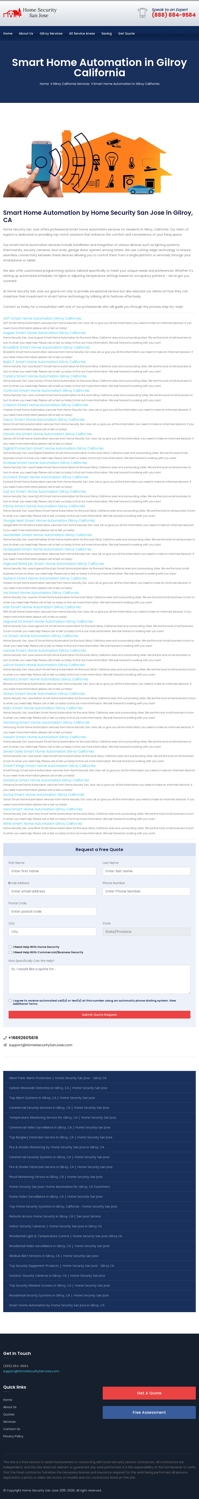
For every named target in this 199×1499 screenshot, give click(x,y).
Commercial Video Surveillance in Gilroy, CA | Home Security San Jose (59, 1127)
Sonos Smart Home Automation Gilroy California (43, 794)
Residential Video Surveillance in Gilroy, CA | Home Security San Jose (59, 1246)
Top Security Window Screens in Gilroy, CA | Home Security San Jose (59, 1285)
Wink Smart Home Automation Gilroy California (42, 823)
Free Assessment (149, 1412)
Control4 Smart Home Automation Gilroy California (46, 390)
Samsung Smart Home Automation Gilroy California (46, 722)
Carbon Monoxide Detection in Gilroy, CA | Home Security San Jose (58, 1088)
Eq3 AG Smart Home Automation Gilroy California (44, 491)
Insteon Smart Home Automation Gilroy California (45, 578)
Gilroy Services (51, 33)
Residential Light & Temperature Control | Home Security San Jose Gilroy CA (65, 1236)
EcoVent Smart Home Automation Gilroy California (45, 477)
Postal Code (18, 903)
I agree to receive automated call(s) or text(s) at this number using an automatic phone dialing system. (94, 1002)
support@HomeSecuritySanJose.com (40, 1045)
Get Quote (126, 33)
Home (7, 33)
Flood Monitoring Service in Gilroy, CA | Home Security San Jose (56, 1176)
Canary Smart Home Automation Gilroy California (44, 376)
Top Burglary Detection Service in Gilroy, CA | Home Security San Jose (60, 1137)
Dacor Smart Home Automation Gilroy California (43, 419)
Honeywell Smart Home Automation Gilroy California (47, 549)
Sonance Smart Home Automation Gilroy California (46, 780)
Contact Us (11, 1429)
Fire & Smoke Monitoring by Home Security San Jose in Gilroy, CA (56, 1147)
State (107, 923)
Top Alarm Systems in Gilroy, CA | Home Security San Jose (52, 1097)
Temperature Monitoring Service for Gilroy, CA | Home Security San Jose (62, 1117)
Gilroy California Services (71, 84)
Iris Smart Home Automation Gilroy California (41, 592)
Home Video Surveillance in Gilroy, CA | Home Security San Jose (56, 1196)
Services (9, 1422)
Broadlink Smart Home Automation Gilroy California (46, 347)
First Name (16, 863)
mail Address (19, 883)
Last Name (111, 863)
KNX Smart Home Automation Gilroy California (42, 607)
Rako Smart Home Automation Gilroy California (42, 708)
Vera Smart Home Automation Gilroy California (42, 809)
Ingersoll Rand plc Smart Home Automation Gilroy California (53, 563)
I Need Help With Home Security (36, 947)
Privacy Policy (13, 1436)
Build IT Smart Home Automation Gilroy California (44, 361)
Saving (106, 33)
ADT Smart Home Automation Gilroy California (42, 318)
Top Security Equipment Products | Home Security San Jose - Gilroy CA (61, 1265)
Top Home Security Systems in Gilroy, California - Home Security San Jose (63, 1206)
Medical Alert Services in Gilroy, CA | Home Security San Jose (53, 1255)
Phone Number (114, 883)
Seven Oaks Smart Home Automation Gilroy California (48, 751)
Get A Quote (149, 1393)
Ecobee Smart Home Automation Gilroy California (45, 462)
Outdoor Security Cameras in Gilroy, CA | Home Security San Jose (57, 1275)
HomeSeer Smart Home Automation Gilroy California (47, 534)
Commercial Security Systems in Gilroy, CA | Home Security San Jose (59, 1157)
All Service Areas (82, 33)
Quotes (8, 1414)
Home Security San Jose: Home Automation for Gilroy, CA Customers (59, 1186)
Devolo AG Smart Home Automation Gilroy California (47, 434)
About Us (26, 33)
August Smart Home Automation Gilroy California (44, 332)
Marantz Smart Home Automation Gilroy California (45, 679)
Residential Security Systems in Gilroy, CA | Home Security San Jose (59, 1295)
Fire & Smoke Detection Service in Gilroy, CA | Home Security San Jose (61, 1167)
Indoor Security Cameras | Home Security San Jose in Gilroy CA (55, 1226)
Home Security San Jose (40, 1490)
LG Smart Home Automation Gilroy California (40, 635)
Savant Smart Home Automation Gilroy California (44, 737)
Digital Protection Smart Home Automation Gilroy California (53, 448)
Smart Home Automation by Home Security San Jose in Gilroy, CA (56, 1305)
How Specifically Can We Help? (31, 961)
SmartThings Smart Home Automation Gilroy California (49, 765)
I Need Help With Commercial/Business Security (48, 952)
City (12, 923)
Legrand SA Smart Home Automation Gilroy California (48, 621)
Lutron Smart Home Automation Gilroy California (44, 664)
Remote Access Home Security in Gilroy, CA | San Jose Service (55, 1216)
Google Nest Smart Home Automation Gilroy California (49, 520)
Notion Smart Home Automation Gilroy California (44, 693)
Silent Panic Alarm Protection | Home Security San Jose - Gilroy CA (57, 1078)
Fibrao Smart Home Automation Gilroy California (44, 506)
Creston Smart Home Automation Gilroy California (45, 405)
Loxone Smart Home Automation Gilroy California (44, 650)
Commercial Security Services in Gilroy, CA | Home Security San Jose (59, 1107)
